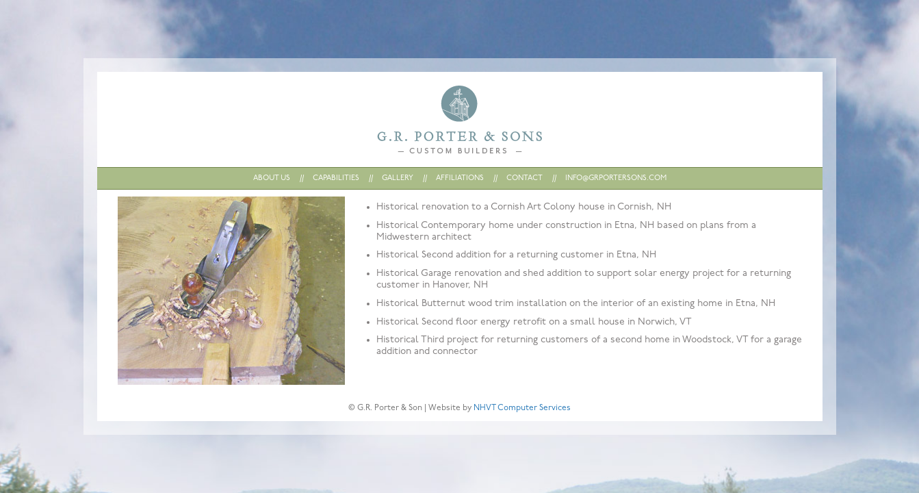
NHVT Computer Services (522, 408)
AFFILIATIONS (460, 178)
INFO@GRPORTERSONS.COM (615, 178)
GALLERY (397, 178)
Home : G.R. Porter (459, 119)
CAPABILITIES (336, 178)
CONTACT (524, 178)
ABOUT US (271, 178)
